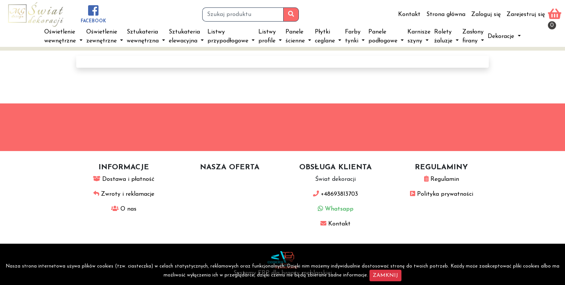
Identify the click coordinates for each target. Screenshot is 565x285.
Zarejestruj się (526, 14)
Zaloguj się (486, 14)
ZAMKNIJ (385, 275)
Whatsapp (335, 209)
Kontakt (409, 14)
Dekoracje (502, 36)
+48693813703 (335, 194)
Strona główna (445, 14)
